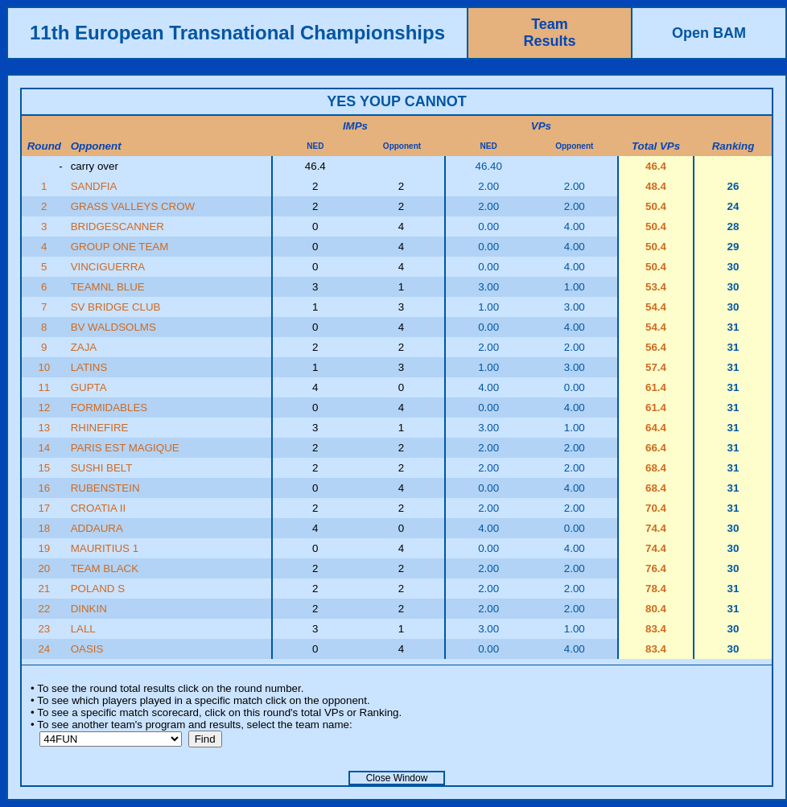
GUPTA (89, 387)
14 (44, 448)
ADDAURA (97, 528)
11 (44, 387)
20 (44, 568)
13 (44, 428)
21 (44, 589)
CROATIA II (98, 508)
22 (44, 609)
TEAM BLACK (104, 568)
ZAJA (84, 347)
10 (44, 367)
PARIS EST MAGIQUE (125, 448)
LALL (83, 629)
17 (44, 508)
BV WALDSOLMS (113, 327)
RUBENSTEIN (105, 488)
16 (44, 488)
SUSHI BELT (102, 468)
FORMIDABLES (109, 407)
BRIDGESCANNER (117, 226)
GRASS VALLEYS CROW (133, 206)
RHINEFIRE (100, 428)
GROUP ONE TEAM (120, 247)
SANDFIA (94, 186)
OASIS (87, 649)
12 (44, 407)
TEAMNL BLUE (108, 287)
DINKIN (89, 609)
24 (44, 649)
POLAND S (98, 589)
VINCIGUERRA (108, 267)
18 (44, 528)
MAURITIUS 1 (104, 548)
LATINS (89, 367)
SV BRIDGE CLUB (116, 307)
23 (44, 629)
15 (44, 468)
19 (44, 548)
